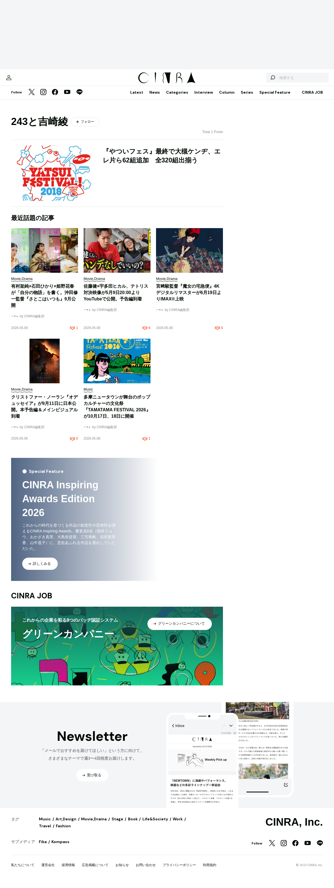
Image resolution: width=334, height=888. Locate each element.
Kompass (60, 847)
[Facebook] (55, 98)
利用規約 (209, 870)
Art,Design (66, 824)
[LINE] (79, 98)
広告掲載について (95, 870)
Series (247, 97)
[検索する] (258, 80)
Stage (117, 824)
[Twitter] (32, 98)
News (154, 97)
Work (178, 824)
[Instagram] (43, 98)
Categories (177, 97)
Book (133, 824)
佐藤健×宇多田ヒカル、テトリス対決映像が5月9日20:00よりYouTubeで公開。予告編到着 (116, 298)
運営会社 (48, 870)
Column (227, 97)
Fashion (63, 831)
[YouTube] (67, 98)
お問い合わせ (146, 870)
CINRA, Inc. (294, 827)
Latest (136, 97)
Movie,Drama (94, 824)
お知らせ (122, 870)
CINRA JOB (312, 97)
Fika (43, 847)
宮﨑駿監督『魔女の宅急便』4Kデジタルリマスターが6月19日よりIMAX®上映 (188, 298)
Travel (45, 831)
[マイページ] (22, 80)
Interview (203, 97)
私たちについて (22, 870)
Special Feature (274, 97)
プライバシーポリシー (179, 870)
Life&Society (155, 824)
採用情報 (68, 870)
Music (45, 824)
